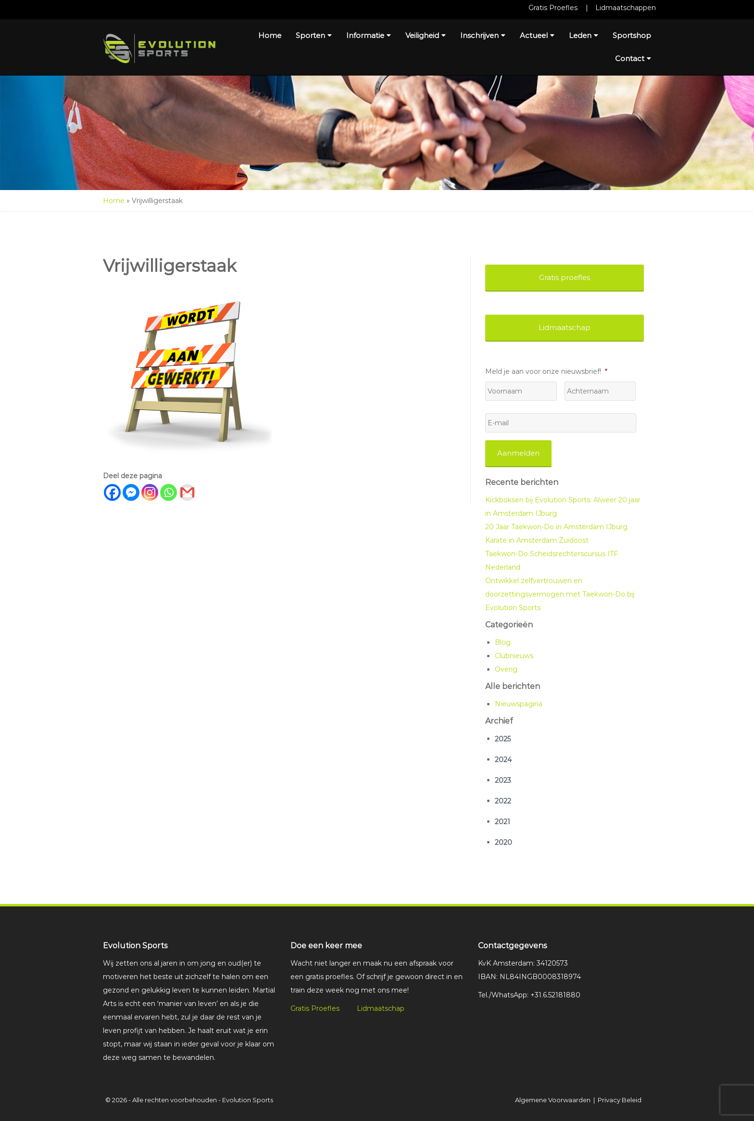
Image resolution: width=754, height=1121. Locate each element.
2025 (503, 739)
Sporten (314, 35)
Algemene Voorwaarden (553, 1100)
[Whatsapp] (168, 492)
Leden (583, 35)
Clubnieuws (514, 655)
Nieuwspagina (518, 704)
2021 (502, 821)
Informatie (368, 35)
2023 (503, 780)
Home (269, 35)
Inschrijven (482, 35)
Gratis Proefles (553, 7)
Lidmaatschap (380, 1008)
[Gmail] (187, 492)
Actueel (537, 35)
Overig (506, 669)
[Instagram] (149, 492)
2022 (503, 801)
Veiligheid (425, 35)
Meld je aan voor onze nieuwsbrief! (546, 371)
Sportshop (632, 35)
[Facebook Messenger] (131, 492)
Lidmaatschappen (625, 7)
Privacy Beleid (619, 1100)
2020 (503, 842)
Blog (503, 642)
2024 (503, 759)
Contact (633, 58)
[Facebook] (112, 492)
